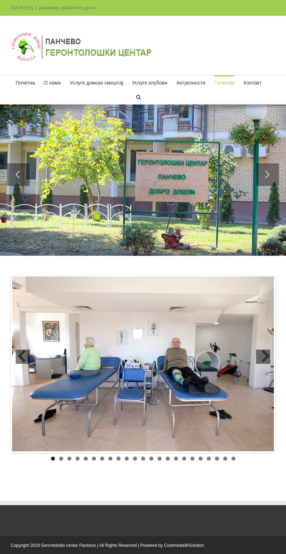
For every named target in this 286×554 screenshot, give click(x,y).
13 (151, 459)
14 (160, 459)
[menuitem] (25, 82)
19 (201, 459)
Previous (23, 357)
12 (143, 459)
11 (135, 459)
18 (192, 459)
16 (176, 459)
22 (225, 459)
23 (233, 459)
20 (209, 459)
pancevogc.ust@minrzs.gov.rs (67, 7)
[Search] (138, 97)
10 (127, 459)
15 (168, 459)
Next (263, 357)
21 (217, 459)
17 (184, 459)
